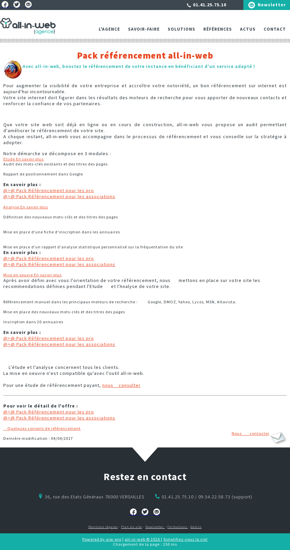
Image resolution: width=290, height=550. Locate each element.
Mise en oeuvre (32, 274)
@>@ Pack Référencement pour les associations (59, 196)
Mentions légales (103, 527)
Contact (275, 29)
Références (217, 29)
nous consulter (121, 385)
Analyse (25, 206)
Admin (196, 527)
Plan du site (131, 527)
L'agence (109, 29)
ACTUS (248, 29)
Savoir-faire (144, 29)
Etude (23, 158)
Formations (177, 527)
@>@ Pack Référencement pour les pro (48, 190)
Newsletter (272, 5)
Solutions (181, 29)
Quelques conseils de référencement (42, 428)
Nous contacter (250, 433)
